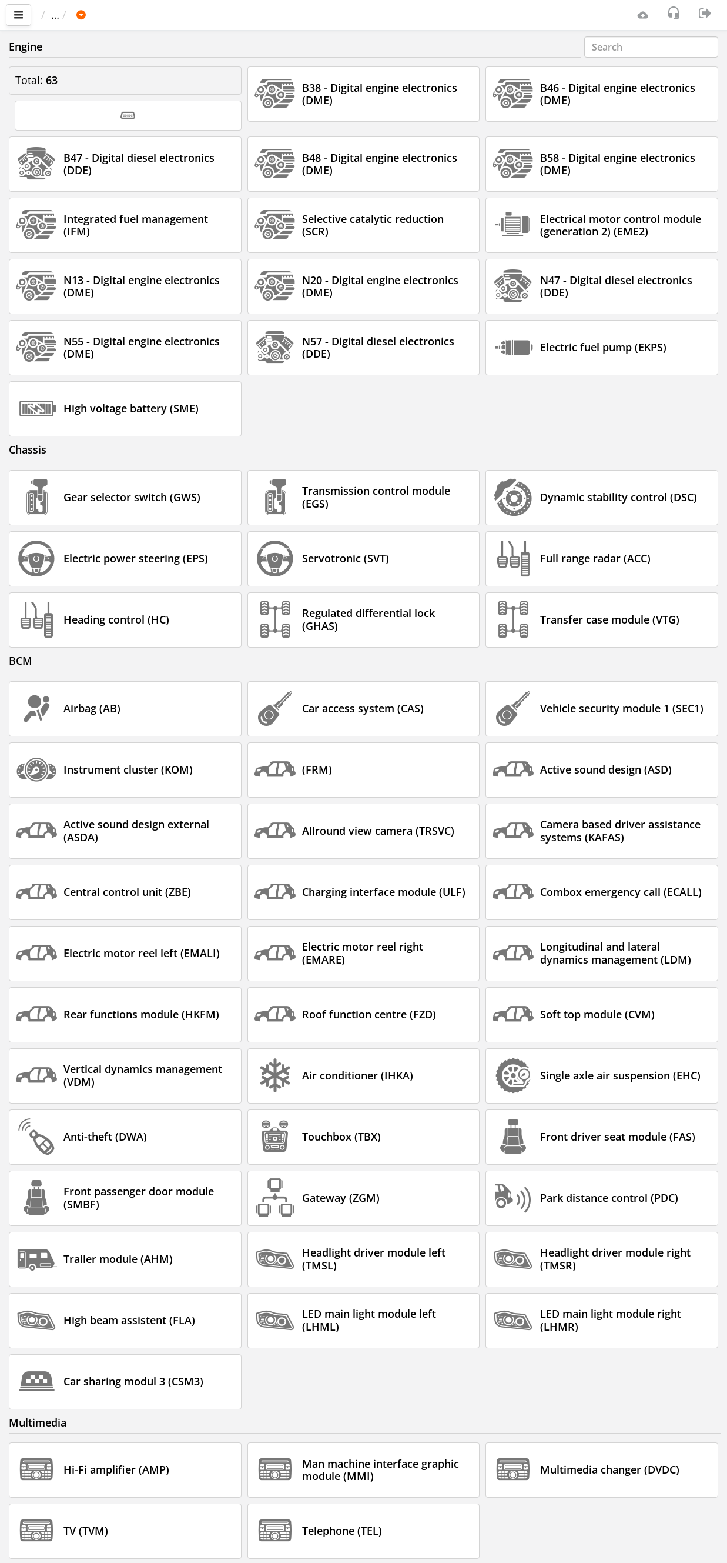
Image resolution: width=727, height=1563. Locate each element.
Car (104, 15)
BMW (141, 15)
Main (59, 15)
